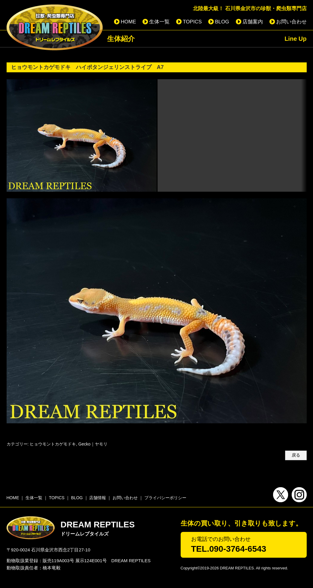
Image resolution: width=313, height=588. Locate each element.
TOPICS (192, 22)
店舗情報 (97, 497)
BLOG (222, 22)
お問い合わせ (291, 22)
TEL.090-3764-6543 (228, 549)
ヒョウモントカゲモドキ (53, 444)
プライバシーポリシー (165, 497)
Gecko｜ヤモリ (92, 444)
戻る (296, 455)
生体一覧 (159, 22)
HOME (128, 22)
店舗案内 (252, 22)
